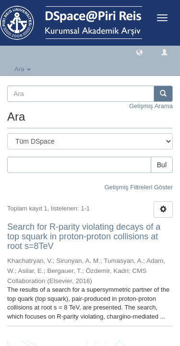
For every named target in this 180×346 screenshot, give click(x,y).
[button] (139, 52)
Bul (162, 165)
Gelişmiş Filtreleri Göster (139, 187)
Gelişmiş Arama (151, 106)
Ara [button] (22, 69)
